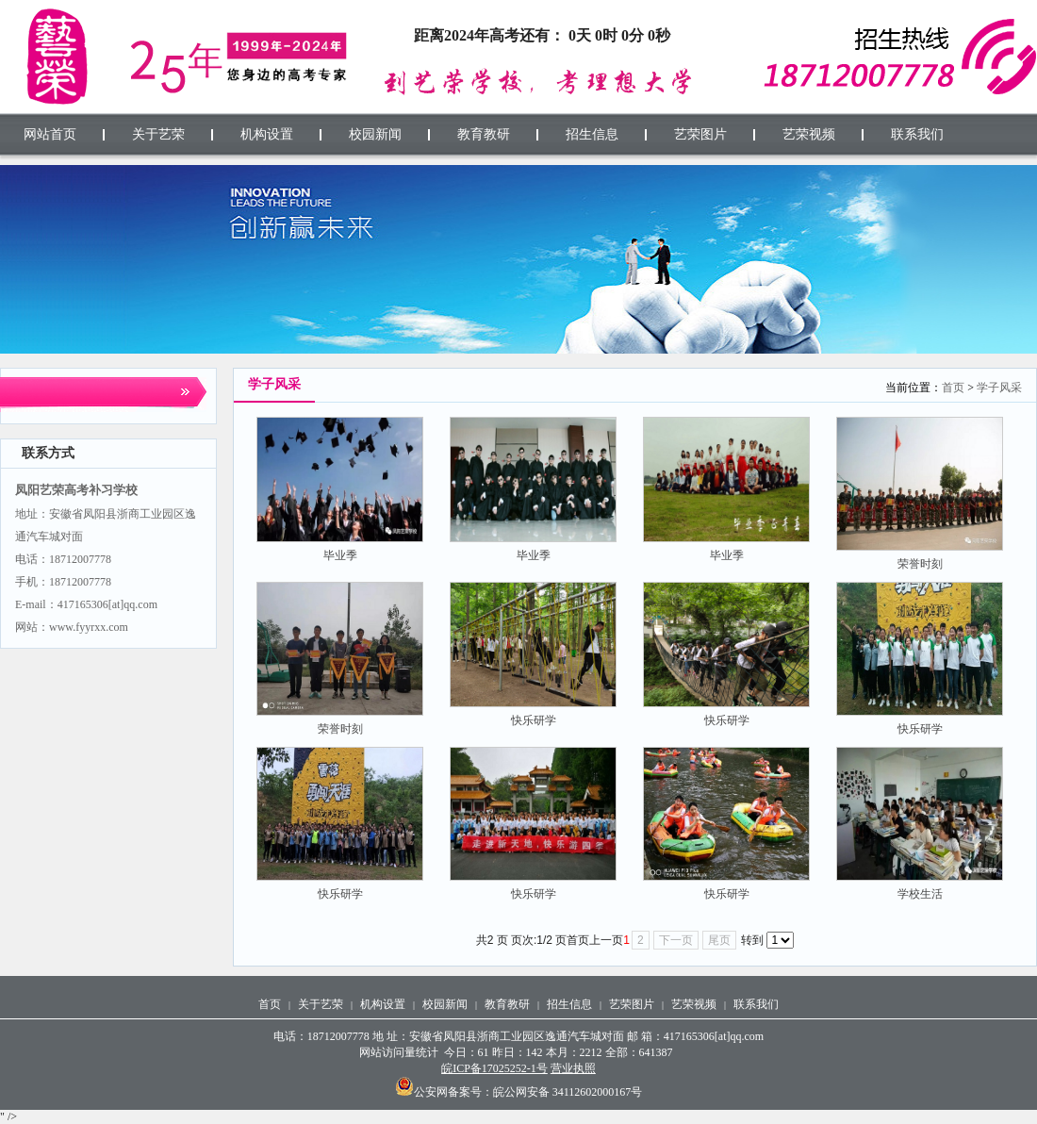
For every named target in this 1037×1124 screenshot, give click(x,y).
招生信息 (569, 1004)
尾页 (719, 940)
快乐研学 (533, 720)
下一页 (676, 940)
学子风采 (999, 387)
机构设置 (382, 1004)
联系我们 (756, 1004)
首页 (953, 387)
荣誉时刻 (920, 563)
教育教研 (507, 1004)
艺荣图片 (631, 1004)
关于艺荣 (320, 1004)
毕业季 (340, 555)
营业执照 (573, 1068)
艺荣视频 (693, 1004)
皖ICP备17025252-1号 (494, 1068)
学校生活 (920, 894)
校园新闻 (445, 1004)
